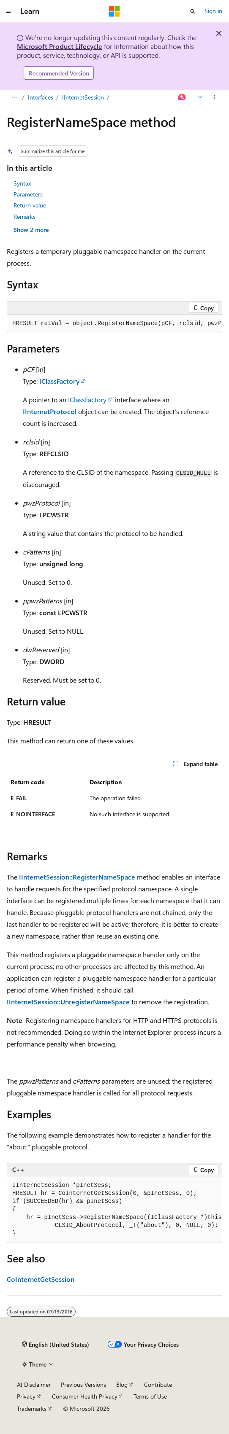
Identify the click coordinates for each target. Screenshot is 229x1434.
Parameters (28, 194)
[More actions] (214, 98)
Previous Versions (83, 1384)
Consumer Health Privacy (84, 1396)
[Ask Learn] (182, 98)
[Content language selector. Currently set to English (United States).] (55, 1344)
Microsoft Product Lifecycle (59, 46)
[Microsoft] (114, 11)
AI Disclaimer (34, 1384)
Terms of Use (150, 1396)
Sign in (213, 11)
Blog (122, 1384)
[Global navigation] (8, 11)
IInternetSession (83, 97)
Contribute (158, 1384)
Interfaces (40, 97)
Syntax (22, 183)
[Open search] (192, 11)
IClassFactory (59, 381)
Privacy (26, 1396)
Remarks (24, 217)
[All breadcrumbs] (14, 98)
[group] (114, 324)
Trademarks (31, 1408)
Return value (30, 205)
